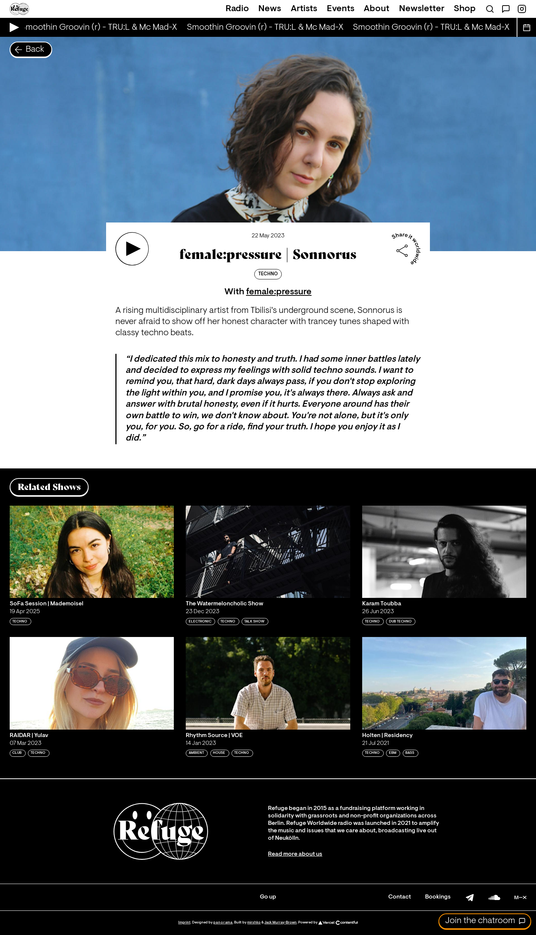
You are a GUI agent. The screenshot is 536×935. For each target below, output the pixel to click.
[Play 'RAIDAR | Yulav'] (92, 683)
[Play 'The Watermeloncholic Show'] (268, 552)
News (269, 8)
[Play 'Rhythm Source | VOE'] (268, 683)
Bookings (438, 897)
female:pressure (279, 292)
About (376, 8)
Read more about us (295, 854)
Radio (237, 8)
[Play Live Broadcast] (12, 27)
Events (340, 8)
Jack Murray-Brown (280, 922)
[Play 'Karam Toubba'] (444, 552)
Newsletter (421, 8)
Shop (465, 8)
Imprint (184, 922)
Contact (399, 897)
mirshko (254, 922)
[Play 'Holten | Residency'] (444, 683)
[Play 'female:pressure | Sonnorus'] (132, 249)
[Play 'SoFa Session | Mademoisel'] (92, 552)
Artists (304, 8)
